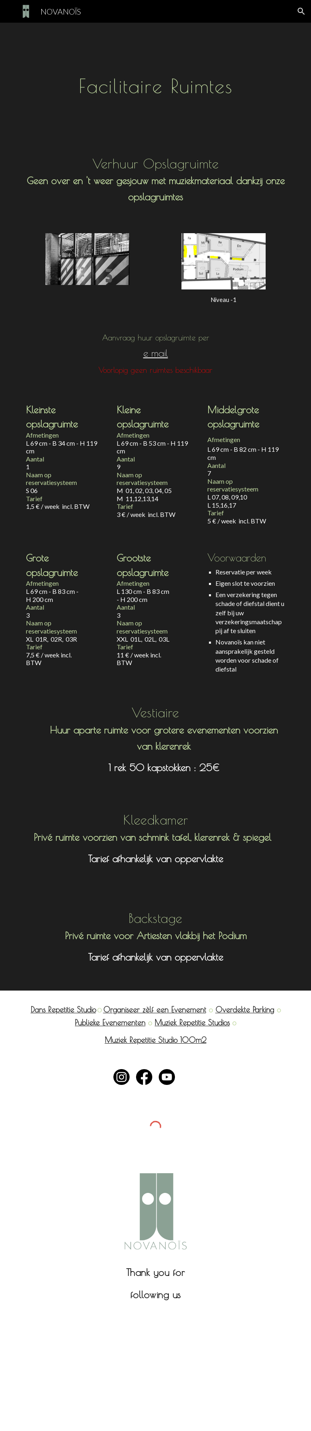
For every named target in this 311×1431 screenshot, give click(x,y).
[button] (301, 11)
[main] (155, 80)
